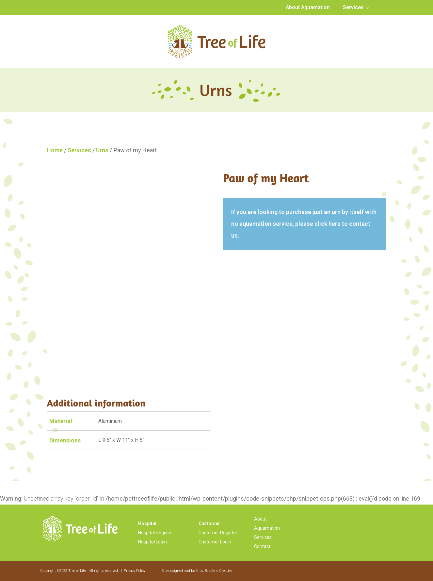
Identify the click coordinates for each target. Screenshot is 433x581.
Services (353, 7)
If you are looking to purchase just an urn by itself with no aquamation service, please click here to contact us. (304, 223)
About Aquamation (308, 7)
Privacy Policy (134, 571)
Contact (262, 546)
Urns (102, 150)
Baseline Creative (218, 571)
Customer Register (218, 532)
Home (55, 150)
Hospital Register (155, 532)
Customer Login (215, 541)
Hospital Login (152, 541)
